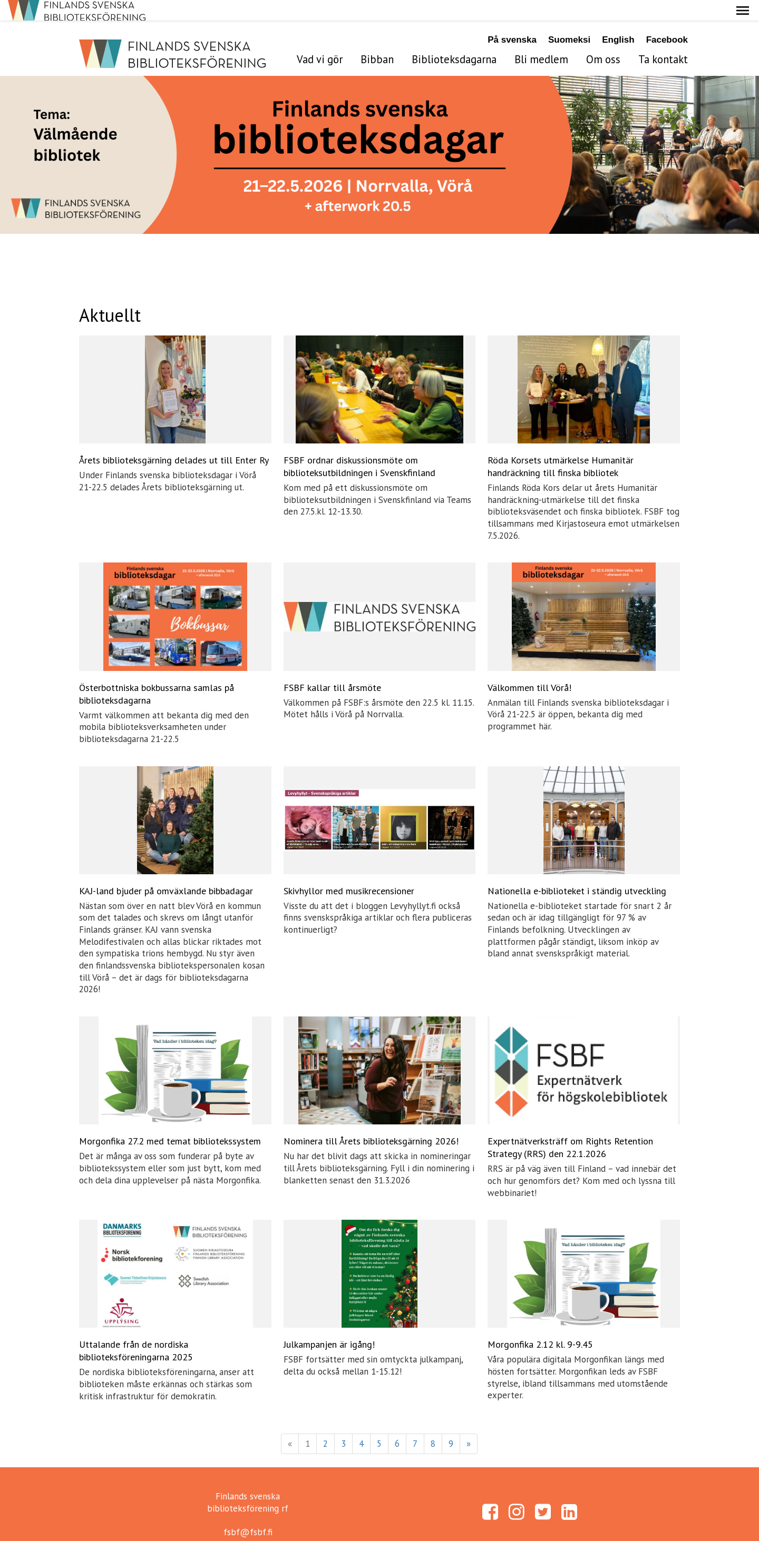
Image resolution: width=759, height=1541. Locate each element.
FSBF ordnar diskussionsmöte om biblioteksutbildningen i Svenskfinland (359, 445)
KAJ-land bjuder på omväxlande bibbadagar (166, 870)
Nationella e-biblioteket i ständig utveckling (577, 870)
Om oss (603, 39)
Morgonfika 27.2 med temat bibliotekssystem (170, 1120)
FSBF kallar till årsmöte (332, 666)
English (618, 19)
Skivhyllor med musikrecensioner (349, 870)
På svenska (512, 19)
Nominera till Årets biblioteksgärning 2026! (371, 1120)
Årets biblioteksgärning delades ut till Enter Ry (174, 439)
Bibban (377, 39)
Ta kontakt (663, 39)
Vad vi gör (320, 39)
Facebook (667, 19)
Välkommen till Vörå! (529, 666)
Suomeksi (569, 19)
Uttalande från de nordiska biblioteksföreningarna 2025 (136, 1330)
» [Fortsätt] (468, 1423)
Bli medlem (541, 39)
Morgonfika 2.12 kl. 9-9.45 (540, 1324)
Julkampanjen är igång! (329, 1324)
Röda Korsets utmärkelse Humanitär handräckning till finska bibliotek (561, 445)
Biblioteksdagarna (454, 39)
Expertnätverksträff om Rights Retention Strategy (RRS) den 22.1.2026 (570, 1126)
